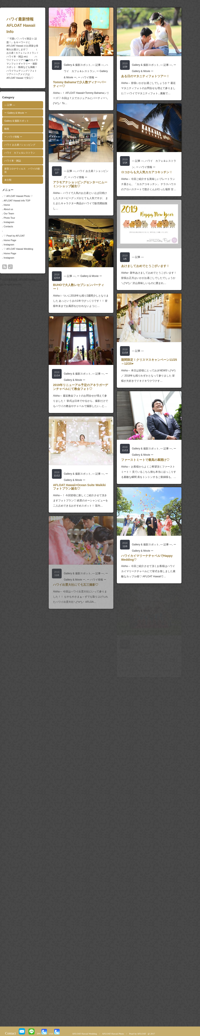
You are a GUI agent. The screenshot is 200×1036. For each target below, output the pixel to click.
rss (13, 266)
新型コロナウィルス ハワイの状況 (30, 170)
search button (18, 266)
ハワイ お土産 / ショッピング (28, 144)
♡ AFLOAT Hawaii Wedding (27, 249)
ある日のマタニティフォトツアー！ (154, 76)
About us (16, 209)
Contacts (16, 226)
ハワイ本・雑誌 (21, 160)
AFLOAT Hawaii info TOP (25, 200)
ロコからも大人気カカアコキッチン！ (155, 172)
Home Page (18, 240)
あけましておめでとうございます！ (154, 266)
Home (15, 205)
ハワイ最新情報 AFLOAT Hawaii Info (37, 25)
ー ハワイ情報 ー (22, 136)
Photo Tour (17, 218)
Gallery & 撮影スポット (25, 120)
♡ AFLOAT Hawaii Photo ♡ (26, 196)
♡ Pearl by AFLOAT (22, 235)
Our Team (17, 213)
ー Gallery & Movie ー (24, 112)
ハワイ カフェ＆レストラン (28, 152)
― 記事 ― (18, 105)
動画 (15, 128)
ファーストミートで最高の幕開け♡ (154, 459)
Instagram (17, 222)
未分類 (16, 180)
